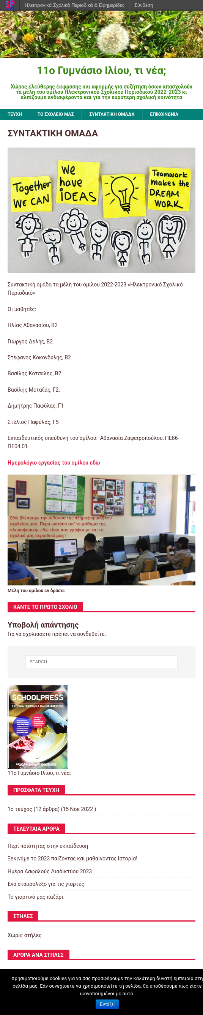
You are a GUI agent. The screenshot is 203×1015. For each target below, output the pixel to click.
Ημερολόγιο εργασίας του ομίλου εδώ (54, 463)
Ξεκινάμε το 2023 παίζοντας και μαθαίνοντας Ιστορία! (72, 858)
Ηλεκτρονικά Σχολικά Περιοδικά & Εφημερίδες (74, 5)
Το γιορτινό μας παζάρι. (36, 897)
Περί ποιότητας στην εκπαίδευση (48, 846)
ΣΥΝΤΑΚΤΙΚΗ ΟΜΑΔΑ (111, 114)
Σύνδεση (143, 5)
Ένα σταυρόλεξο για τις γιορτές (46, 884)
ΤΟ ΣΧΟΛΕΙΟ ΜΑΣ (56, 114)
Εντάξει (107, 1004)
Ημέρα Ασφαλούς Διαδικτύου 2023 (50, 871)
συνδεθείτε (91, 634)
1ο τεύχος (20, 809)
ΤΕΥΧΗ (15, 114)
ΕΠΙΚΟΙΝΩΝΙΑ (164, 114)
